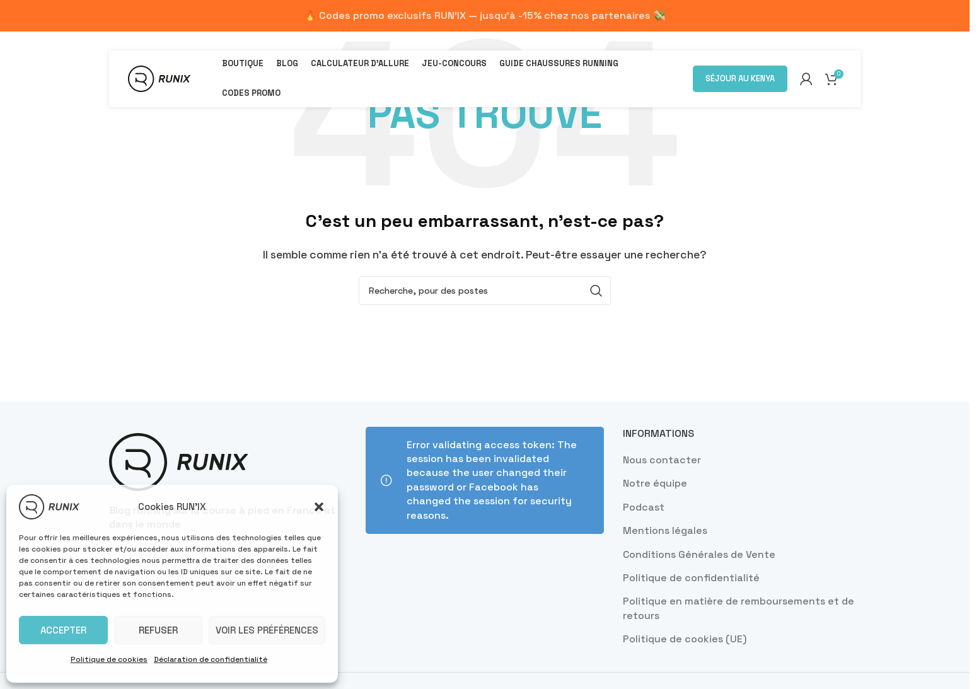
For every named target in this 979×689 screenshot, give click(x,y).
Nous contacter (662, 459)
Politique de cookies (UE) (685, 639)
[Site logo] (159, 77)
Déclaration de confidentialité (210, 659)
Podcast (643, 507)
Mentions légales (665, 530)
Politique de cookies (109, 659)
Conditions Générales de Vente (699, 554)
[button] (319, 507)
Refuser (158, 630)
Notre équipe (655, 483)
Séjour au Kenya (740, 78)
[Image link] (178, 461)
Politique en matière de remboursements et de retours (738, 608)
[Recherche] (485, 290)
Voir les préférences (267, 630)
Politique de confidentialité (691, 577)
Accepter (63, 630)
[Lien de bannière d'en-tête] (485, 16)
